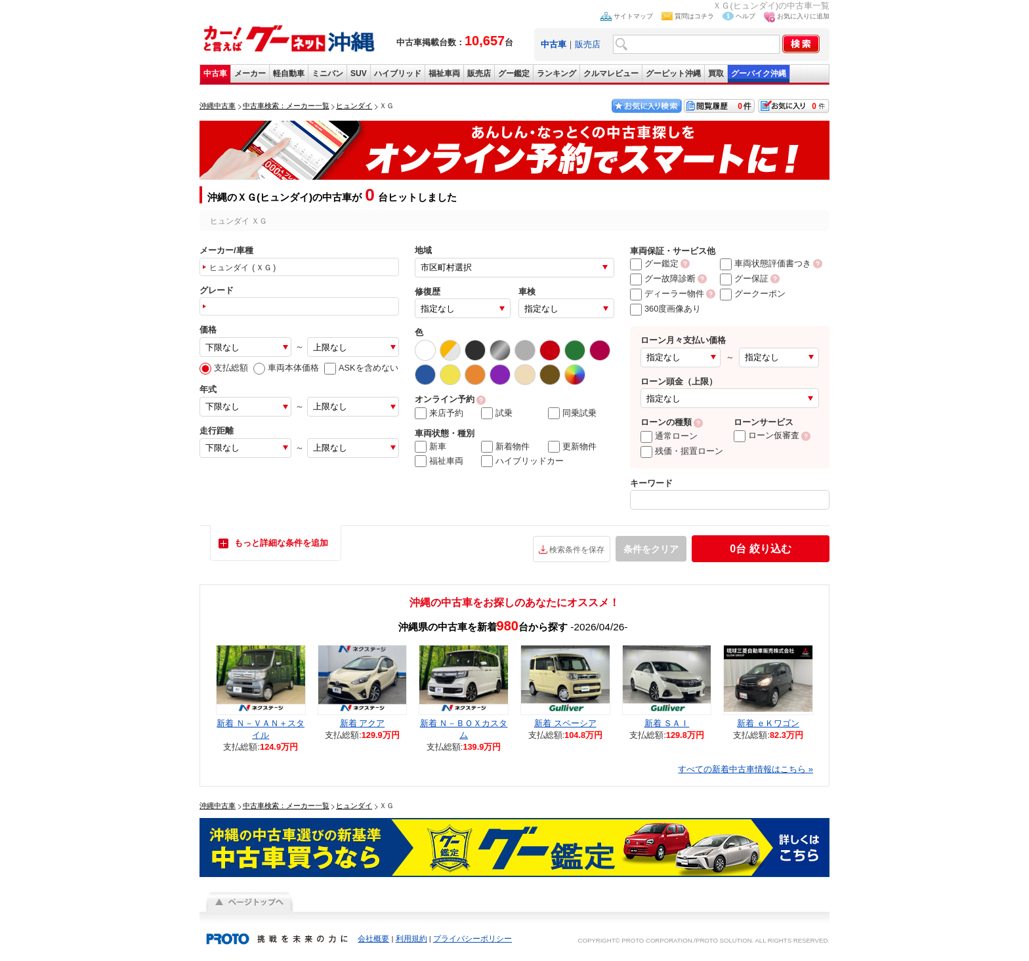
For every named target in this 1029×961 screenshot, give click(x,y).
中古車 (215, 73)
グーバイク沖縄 (758, 73)
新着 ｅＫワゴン (768, 723)
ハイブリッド (397, 73)
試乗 (497, 413)
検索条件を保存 (576, 549)
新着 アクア (362, 723)
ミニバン (327, 73)
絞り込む (760, 548)
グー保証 (744, 278)
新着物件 (505, 447)
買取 (716, 73)
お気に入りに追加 (803, 16)
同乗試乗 (572, 413)
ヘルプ (745, 16)
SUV (358, 73)
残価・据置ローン (681, 451)
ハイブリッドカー (522, 461)
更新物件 (572, 447)
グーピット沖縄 (673, 73)
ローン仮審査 (766, 435)
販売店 (587, 44)
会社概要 (373, 939)
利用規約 (411, 939)
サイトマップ (633, 16)
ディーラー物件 (667, 293)
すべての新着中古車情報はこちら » (745, 769)
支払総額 (224, 368)
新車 (430, 447)
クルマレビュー (611, 73)
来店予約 (439, 413)
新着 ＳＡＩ (667, 723)
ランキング (556, 73)
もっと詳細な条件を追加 (281, 543)
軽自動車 (288, 73)
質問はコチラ (694, 16)
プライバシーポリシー (472, 939)
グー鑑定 (514, 73)
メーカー (250, 73)
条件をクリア (651, 549)
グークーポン (753, 293)
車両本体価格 (286, 368)
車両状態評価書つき (765, 263)
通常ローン (669, 436)
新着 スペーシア (565, 723)
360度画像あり (665, 309)
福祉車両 (444, 73)
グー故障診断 (663, 278)
